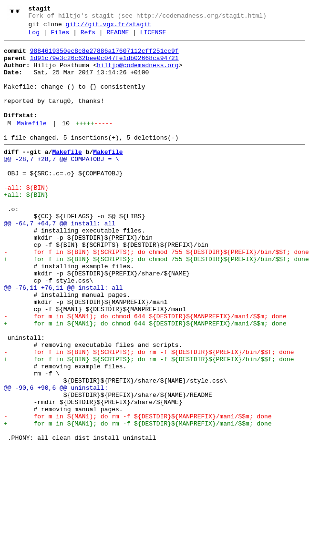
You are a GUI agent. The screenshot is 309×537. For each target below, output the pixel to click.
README (117, 36)
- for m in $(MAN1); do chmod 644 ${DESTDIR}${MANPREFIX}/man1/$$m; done (145, 372)
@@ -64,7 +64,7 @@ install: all (59, 260)
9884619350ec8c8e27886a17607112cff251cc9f (104, 56)
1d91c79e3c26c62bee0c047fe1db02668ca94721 (104, 65)
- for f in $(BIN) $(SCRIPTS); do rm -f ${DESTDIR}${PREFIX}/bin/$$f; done (149, 415)
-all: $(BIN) (26, 217)
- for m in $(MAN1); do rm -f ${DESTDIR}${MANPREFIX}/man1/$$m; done (138, 492)
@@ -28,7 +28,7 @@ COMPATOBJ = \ (61, 183)
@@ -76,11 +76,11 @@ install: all (63, 338)
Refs (88, 36)
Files (60, 36)
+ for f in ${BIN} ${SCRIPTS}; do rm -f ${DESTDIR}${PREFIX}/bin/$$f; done (149, 423)
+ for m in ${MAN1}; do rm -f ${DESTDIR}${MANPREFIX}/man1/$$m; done (138, 500)
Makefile (31, 143)
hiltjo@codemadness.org (138, 74)
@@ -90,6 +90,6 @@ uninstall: (56, 458)
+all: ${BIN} (26, 226)
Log (34, 36)
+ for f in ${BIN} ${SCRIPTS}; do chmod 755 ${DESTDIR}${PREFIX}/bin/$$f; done (156, 303)
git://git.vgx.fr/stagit (108, 27)
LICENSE (153, 36)
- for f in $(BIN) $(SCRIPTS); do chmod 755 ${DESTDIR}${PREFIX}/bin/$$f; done (156, 295)
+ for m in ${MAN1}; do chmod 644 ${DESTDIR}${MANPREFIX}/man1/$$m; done (145, 380)
